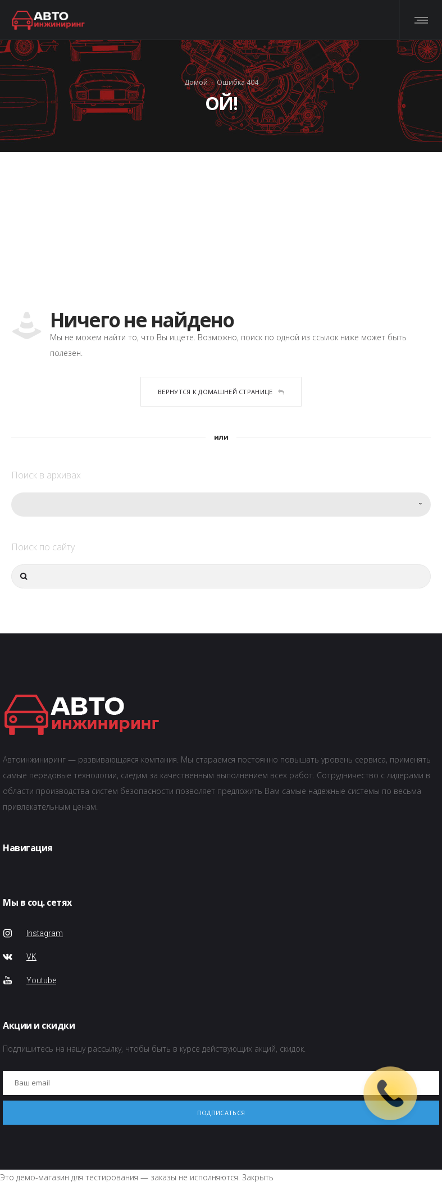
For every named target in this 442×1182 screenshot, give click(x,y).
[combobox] (221, 504)
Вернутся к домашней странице (221, 391)
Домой (196, 82)
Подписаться (221, 1112)
